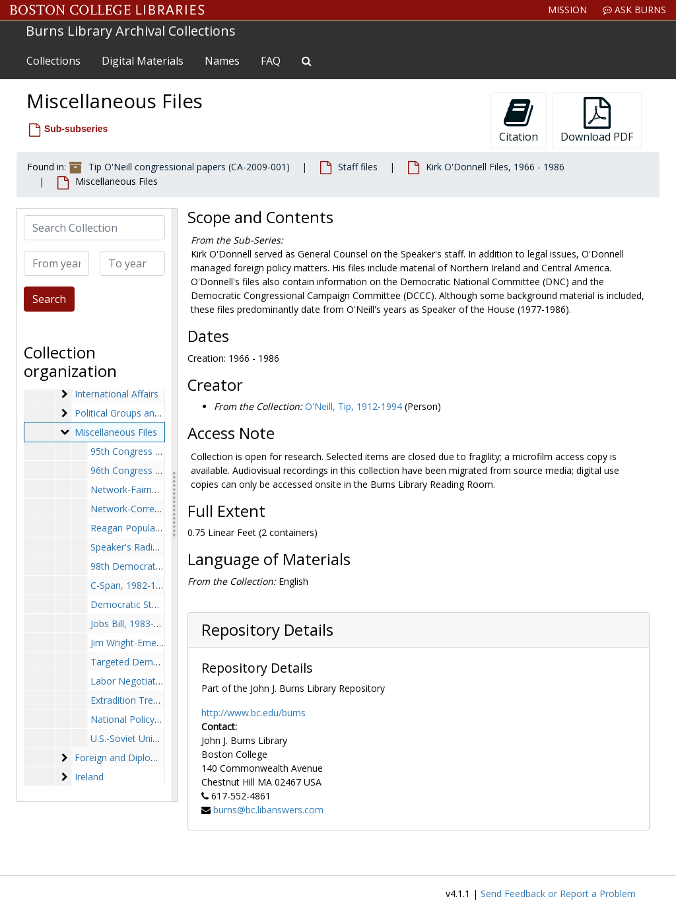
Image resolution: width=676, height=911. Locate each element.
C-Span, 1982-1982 (131, 585)
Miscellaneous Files (116, 432)
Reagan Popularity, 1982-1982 (154, 528)
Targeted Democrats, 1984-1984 (160, 662)
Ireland (89, 776)
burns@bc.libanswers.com (268, 809)
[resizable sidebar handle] (174, 505)
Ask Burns (634, 9)
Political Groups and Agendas (137, 413)
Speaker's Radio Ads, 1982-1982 (159, 547)
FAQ (271, 60)
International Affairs (116, 394)
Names (222, 60)
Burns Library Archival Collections (131, 31)
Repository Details (267, 629)
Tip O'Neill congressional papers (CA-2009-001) (189, 166)
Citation (518, 120)
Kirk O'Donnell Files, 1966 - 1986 (495, 166)
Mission (567, 9)
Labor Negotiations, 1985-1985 (157, 681)
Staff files (358, 166)
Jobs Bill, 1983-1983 (132, 623)
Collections (53, 60)
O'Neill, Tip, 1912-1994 (353, 406)
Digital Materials (143, 60)
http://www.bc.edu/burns (253, 712)
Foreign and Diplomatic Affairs (139, 757)
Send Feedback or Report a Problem (558, 893)
